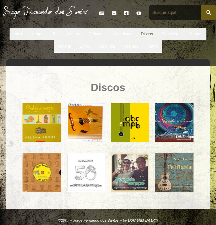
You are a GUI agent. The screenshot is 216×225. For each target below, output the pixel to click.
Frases (196, 34)
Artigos (38, 34)
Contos (73, 34)
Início (18, 34)
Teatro (152, 46)
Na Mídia (107, 46)
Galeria (64, 46)
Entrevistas (171, 34)
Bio (56, 34)
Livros (85, 46)
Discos (147, 34)
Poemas (130, 46)
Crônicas (96, 34)
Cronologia (122, 34)
